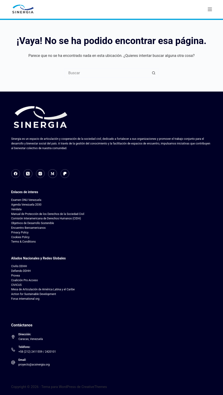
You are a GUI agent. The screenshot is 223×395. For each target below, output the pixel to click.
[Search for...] (107, 73)
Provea (15, 275)
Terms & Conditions (23, 241)
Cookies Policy (20, 237)
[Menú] (210, 9)
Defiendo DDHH (21, 271)
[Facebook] (15, 173)
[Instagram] (40, 173)
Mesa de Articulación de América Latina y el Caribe (43, 289)
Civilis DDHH (19, 266)
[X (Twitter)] (27, 173)
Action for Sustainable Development (33, 294)
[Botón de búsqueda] (153, 73)
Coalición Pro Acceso (24, 280)
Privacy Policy (20, 232)
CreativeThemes (94, 387)
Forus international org (25, 298)
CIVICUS (16, 285)
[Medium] (52, 173)
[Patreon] (65, 173)
